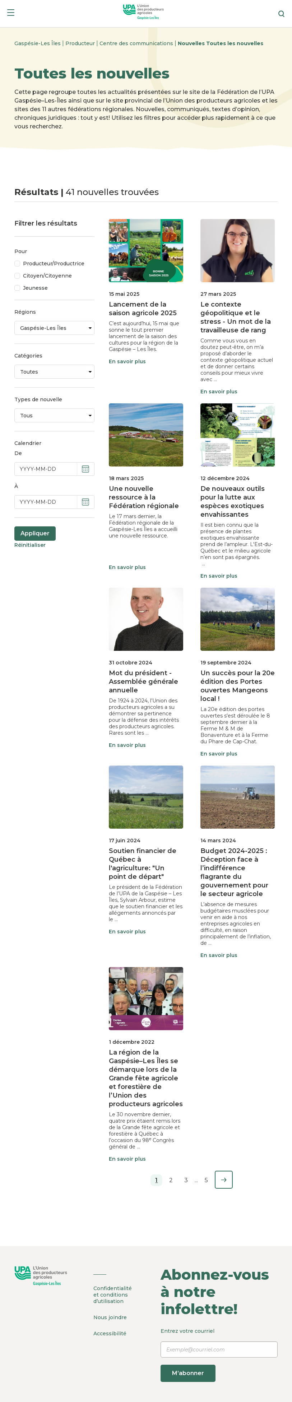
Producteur (80, 43)
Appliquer (35, 533)
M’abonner (188, 1373)
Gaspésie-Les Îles (38, 43)
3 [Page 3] (186, 1180)
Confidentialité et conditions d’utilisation (112, 1294)
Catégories (28, 355)
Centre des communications (137, 43)
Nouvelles (192, 43)
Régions (25, 312)
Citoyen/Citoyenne (47, 276)
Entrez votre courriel (219, 1355)
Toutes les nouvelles (234, 43)
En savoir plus (127, 361)
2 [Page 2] (171, 1180)
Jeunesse (35, 288)
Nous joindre (110, 1317)
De (18, 453)
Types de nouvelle (38, 399)
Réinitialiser (30, 545)
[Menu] (10, 13)
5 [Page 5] (206, 1180)
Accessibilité (109, 1333)
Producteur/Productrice (53, 263)
